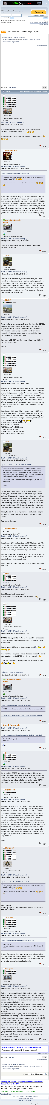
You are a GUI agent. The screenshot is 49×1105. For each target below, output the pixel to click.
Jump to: (25, 1074)
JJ (6, 95)
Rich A (8, 300)
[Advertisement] (24, 66)
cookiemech (11, 528)
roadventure (11, 150)
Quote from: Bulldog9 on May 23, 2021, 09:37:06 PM (18, 940)
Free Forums (29, 1098)
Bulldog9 (9, 848)
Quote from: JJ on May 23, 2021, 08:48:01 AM (16, 173)
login (19, 11)
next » (46, 45)
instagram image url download (12, 672)
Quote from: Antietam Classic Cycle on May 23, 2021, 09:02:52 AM (22, 735)
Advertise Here (43, 1054)
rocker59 (25, 39)
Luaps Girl (32, 39)
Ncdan (38, 39)
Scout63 (9, 917)
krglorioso (10, 790)
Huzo (7, 573)
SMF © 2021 (24, 1096)
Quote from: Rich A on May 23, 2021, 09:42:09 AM (17, 465)
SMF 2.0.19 (16, 1096)
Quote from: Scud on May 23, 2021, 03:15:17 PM (16, 705)
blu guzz (9, 968)
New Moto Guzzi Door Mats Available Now (39, 23)
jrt (6, 752)
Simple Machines (33, 1096)
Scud (7, 255)
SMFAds (20, 1098)
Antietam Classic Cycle (12, 221)
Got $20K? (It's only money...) (12, 122)
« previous (40, 45)
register (3, 13)
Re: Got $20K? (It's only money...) (14, 166)
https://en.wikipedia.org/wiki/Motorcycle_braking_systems (21, 715)
